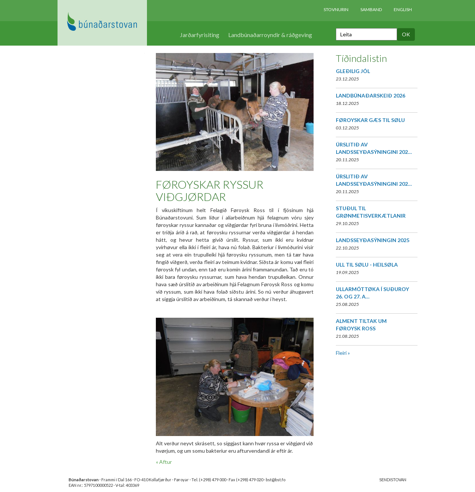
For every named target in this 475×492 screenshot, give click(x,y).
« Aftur (164, 462)
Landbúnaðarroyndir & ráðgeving (270, 34)
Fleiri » (343, 353)
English (403, 9)
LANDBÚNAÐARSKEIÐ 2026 (370, 95)
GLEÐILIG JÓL (353, 71)
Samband (371, 9)
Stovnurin (336, 9)
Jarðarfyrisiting (199, 34)
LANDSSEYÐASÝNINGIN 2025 (372, 240)
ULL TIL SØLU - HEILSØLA (367, 264)
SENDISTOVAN (392, 479)
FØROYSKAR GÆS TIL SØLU (370, 120)
